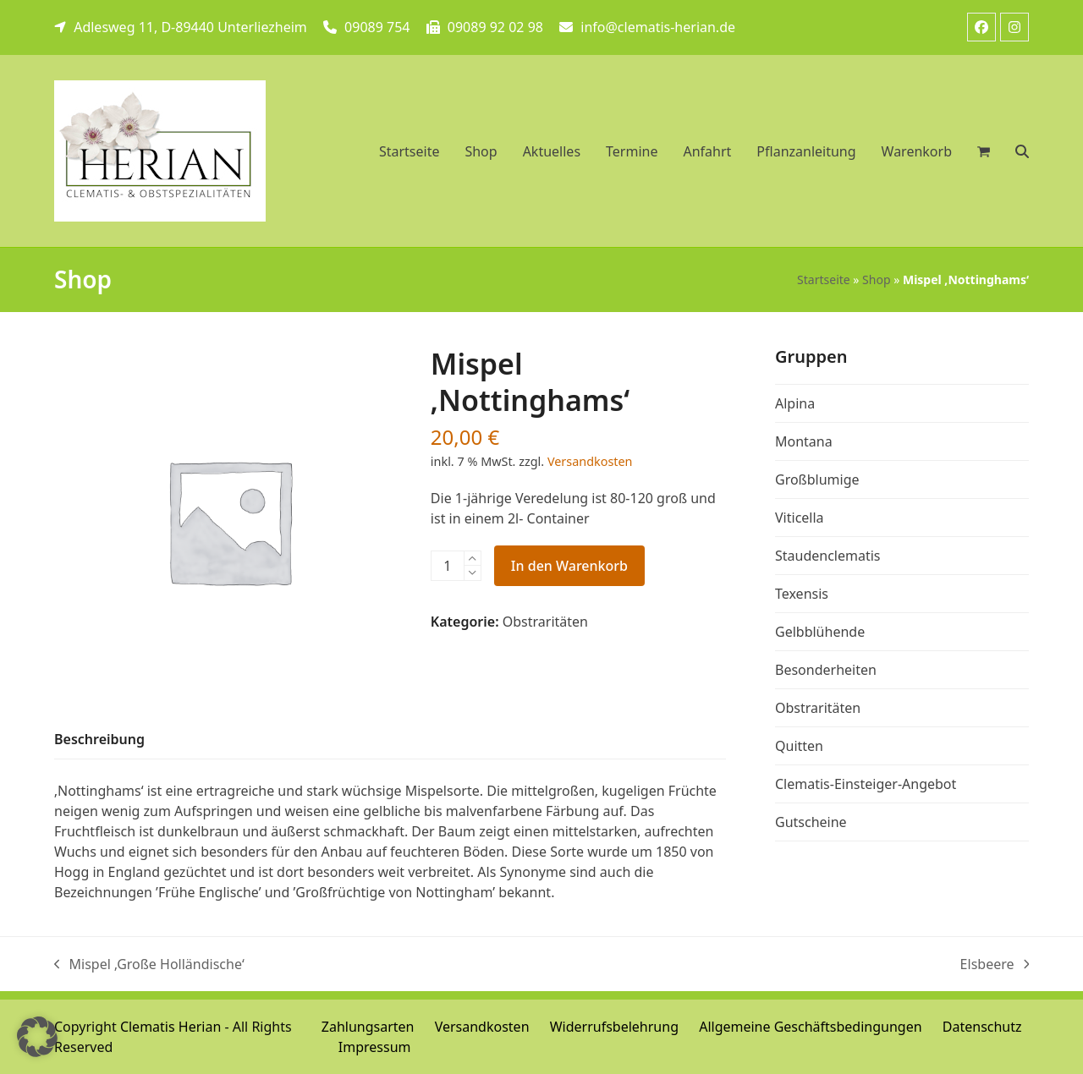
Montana (804, 441)
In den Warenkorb (569, 565)
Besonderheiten (826, 669)
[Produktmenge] (448, 566)
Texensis (801, 593)
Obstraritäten (545, 621)
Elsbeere (994, 964)
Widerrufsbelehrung (614, 1026)
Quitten (799, 746)
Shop (876, 279)
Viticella (799, 517)
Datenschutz (982, 1026)
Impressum (374, 1047)
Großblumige (817, 479)
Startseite (823, 279)
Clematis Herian (170, 1026)
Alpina (795, 403)
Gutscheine (811, 822)
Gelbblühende (820, 631)
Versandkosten (590, 461)
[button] (1022, 151)
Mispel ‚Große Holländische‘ (149, 964)
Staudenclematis (828, 555)
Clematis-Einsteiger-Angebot (865, 784)
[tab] (99, 740)
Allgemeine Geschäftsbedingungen (810, 1026)
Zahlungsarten (368, 1026)
